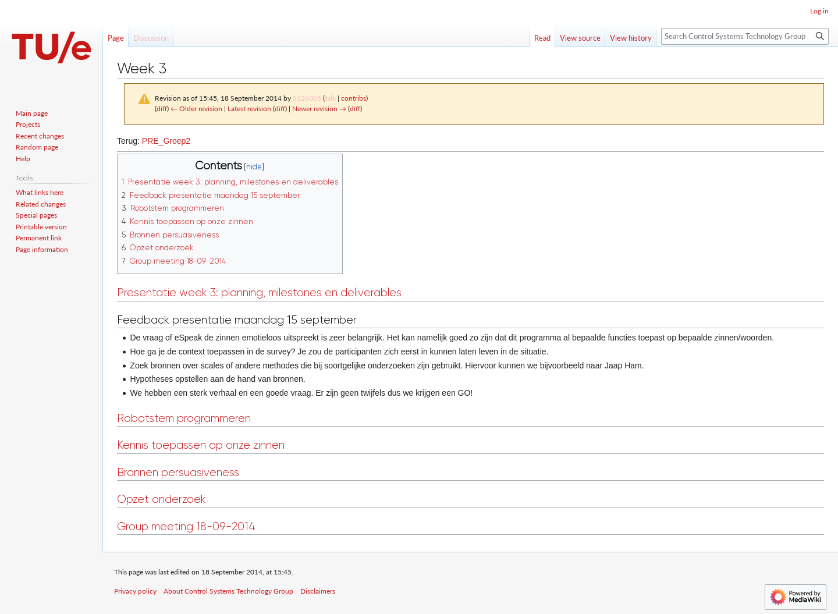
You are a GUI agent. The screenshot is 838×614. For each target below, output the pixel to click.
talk (330, 98)
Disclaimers (317, 591)
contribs (353, 98)
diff (162, 108)
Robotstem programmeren (184, 418)
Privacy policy (135, 591)
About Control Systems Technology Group (228, 591)
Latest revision (249, 108)
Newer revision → (319, 108)
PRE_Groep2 (166, 140)
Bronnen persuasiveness (178, 472)
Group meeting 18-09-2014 (186, 526)
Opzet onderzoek (161, 499)
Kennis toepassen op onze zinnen (201, 445)
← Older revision (196, 108)
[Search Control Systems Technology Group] (745, 36)
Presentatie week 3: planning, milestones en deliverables (259, 292)
